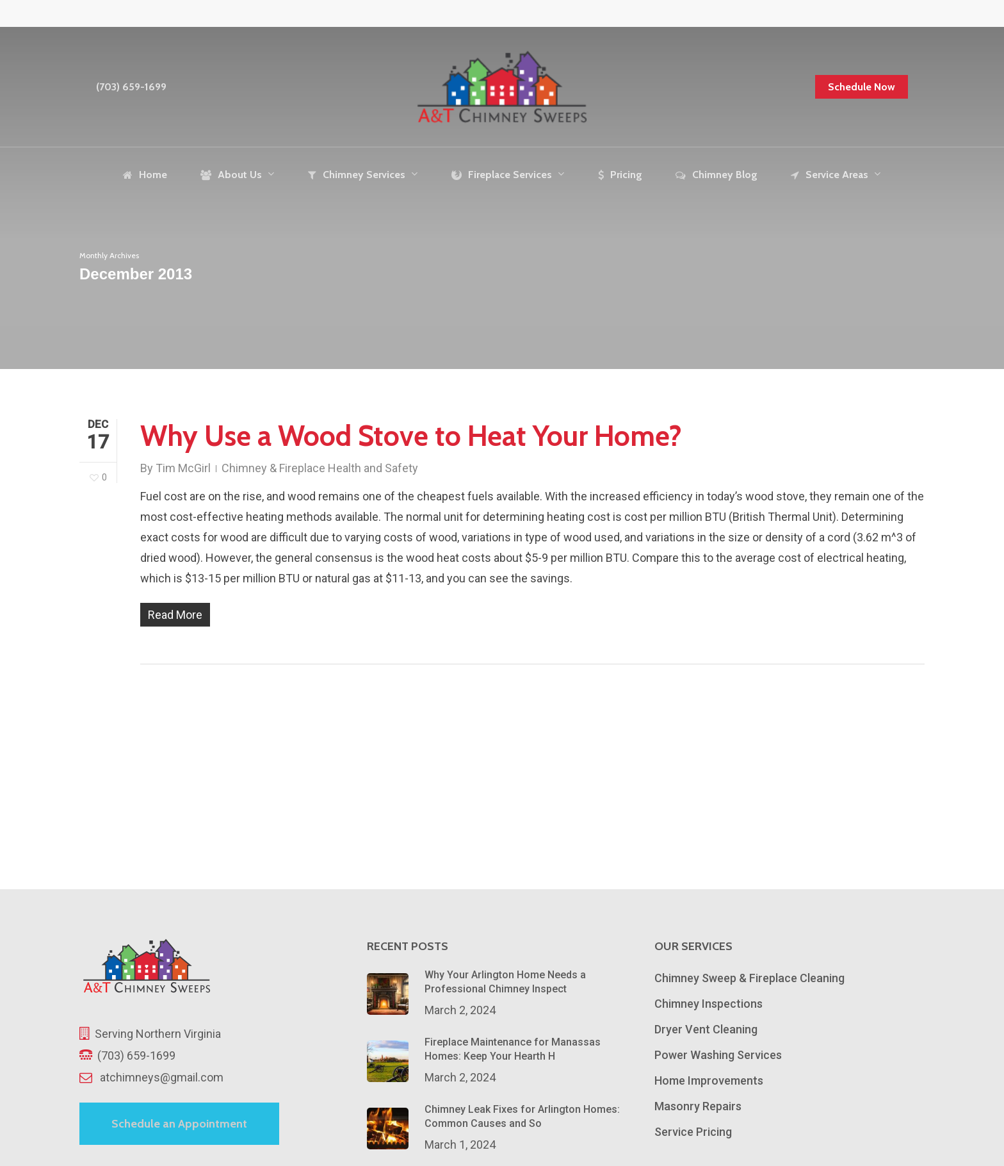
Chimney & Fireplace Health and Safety (320, 468)
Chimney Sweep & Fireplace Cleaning (749, 978)
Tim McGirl (183, 468)
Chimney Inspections (708, 1003)
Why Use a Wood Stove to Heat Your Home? (411, 436)
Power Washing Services (718, 1055)
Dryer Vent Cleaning (705, 1029)
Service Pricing (693, 1131)
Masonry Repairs (697, 1106)
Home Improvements (708, 1080)
